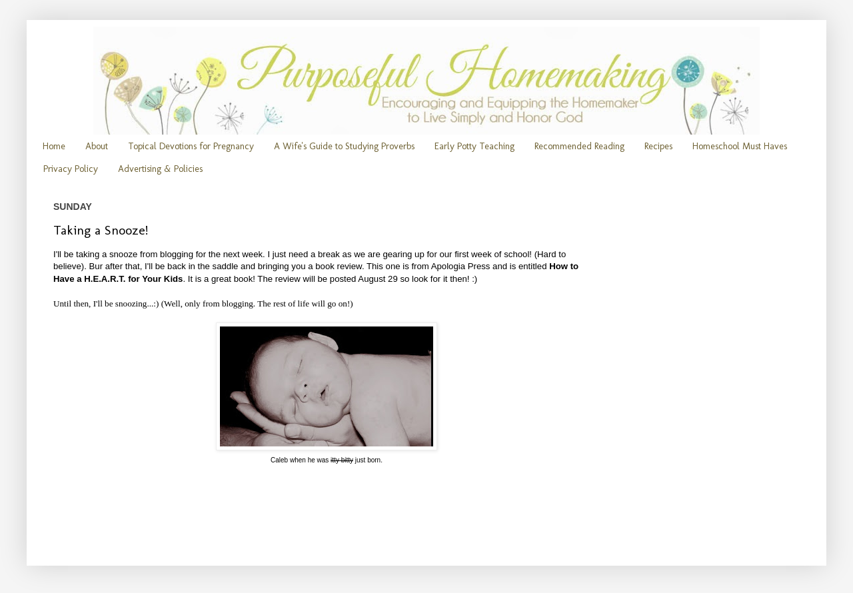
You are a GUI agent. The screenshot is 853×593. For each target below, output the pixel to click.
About (96, 146)
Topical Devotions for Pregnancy (191, 146)
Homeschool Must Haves (739, 146)
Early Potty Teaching (474, 146)
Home (54, 146)
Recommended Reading (579, 146)
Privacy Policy (70, 169)
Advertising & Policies (160, 169)
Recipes (658, 146)
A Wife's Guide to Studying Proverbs (344, 146)
